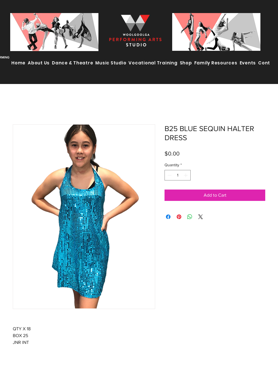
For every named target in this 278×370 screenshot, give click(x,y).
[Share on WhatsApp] (189, 216)
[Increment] (186, 175)
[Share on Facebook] (168, 216)
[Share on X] (200, 216)
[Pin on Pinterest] (179, 216)
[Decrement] (168, 175)
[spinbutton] (177, 175)
